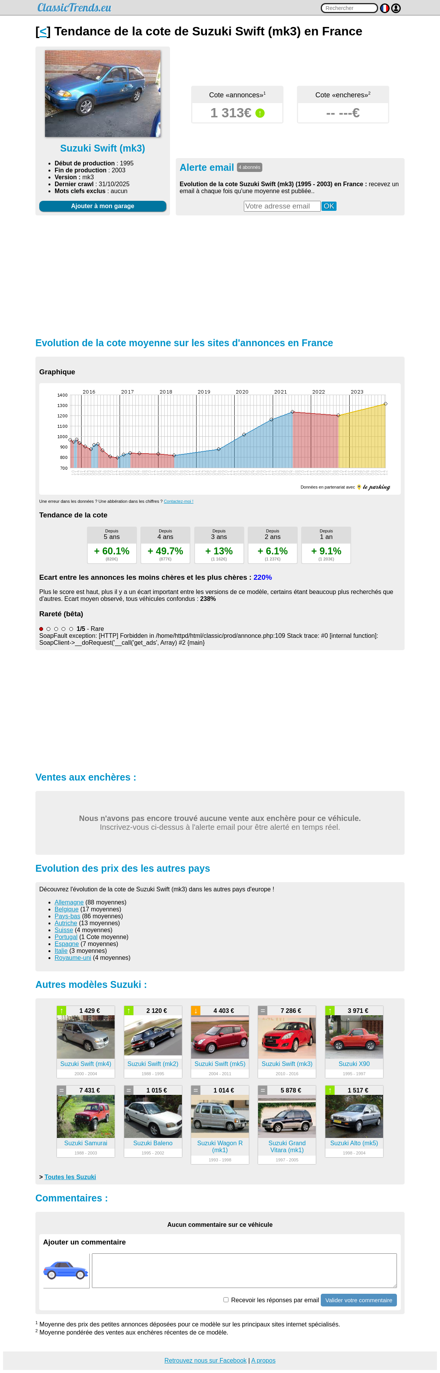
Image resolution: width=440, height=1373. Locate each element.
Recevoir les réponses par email (271, 1300)
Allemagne (69, 902)
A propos (263, 1360)
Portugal (66, 937)
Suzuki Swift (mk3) (287, 1064)
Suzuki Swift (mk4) (85, 1064)
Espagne (67, 944)
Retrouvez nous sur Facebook (206, 1360)
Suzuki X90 (354, 1064)
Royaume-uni (73, 957)
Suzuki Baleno (152, 1143)
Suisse (64, 930)
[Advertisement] (220, 275)
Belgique (66, 909)
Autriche (66, 923)
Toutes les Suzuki (70, 1177)
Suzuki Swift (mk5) (220, 1064)
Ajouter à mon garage (102, 206)
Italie (61, 951)
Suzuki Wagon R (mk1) (220, 1146)
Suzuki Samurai (85, 1143)
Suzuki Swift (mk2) (152, 1064)
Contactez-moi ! (178, 501)
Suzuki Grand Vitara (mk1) (287, 1146)
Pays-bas (67, 916)
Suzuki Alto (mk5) (354, 1143)
